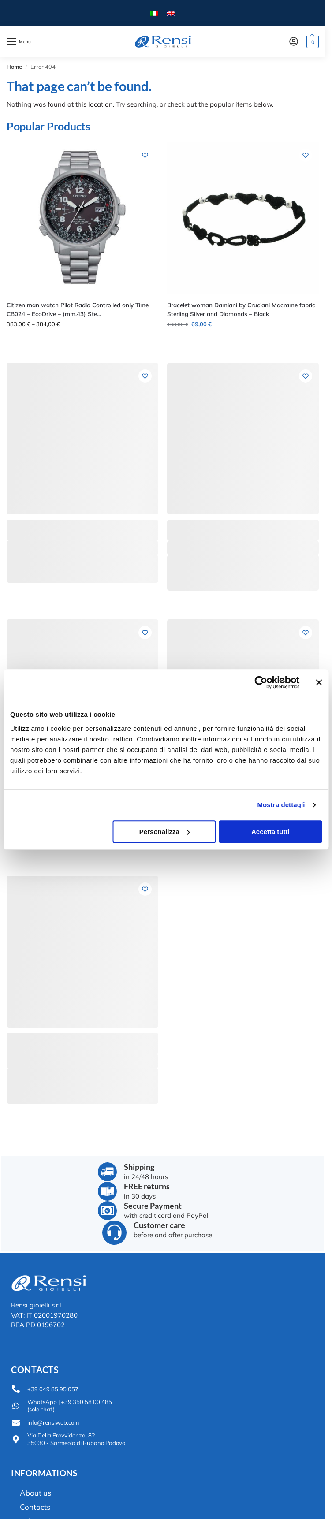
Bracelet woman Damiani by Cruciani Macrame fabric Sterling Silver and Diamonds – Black (241, 309)
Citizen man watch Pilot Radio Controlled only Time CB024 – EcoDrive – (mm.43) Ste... (78, 309)
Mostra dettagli (281, 804)
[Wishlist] (145, 155)
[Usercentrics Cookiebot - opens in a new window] (260, 682)
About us (35, 1492)
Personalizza (164, 831)
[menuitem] (154, 13)
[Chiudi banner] (319, 682)
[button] (311, 42)
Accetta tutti (270, 831)
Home (14, 66)
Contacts (35, 1507)
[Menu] (20, 41)
